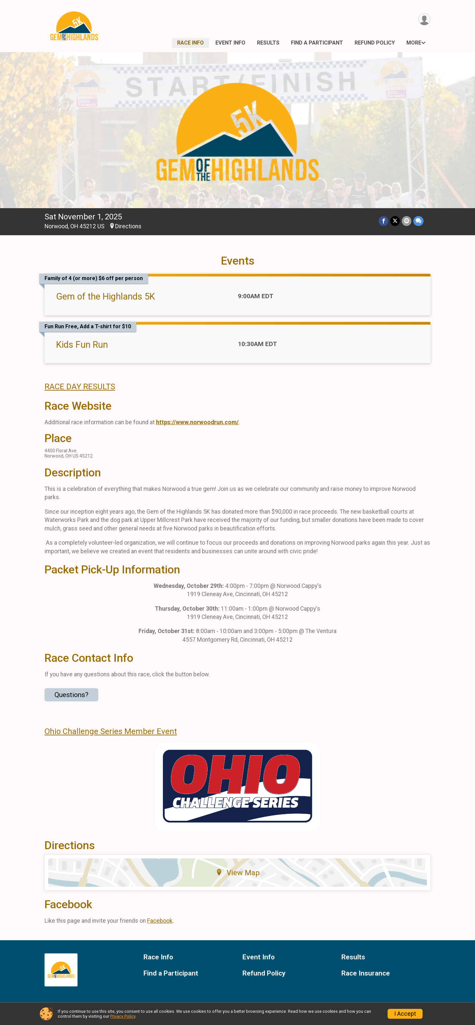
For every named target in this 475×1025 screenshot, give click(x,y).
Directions (128, 226)
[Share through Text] (418, 221)
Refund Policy (375, 43)
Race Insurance (365, 973)
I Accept (405, 1013)
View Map (238, 872)
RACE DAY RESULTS (80, 386)
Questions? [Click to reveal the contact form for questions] (71, 695)
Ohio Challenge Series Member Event (111, 731)
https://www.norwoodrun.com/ (197, 422)
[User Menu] (424, 19)
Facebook (160, 920)
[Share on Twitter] (395, 221)
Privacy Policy (122, 1016)
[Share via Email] (406, 221)
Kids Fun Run (82, 344)
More (413, 43)
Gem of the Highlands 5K (105, 296)
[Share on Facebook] (383, 221)
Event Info (230, 43)
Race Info (190, 43)
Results (268, 43)
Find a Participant (317, 43)
